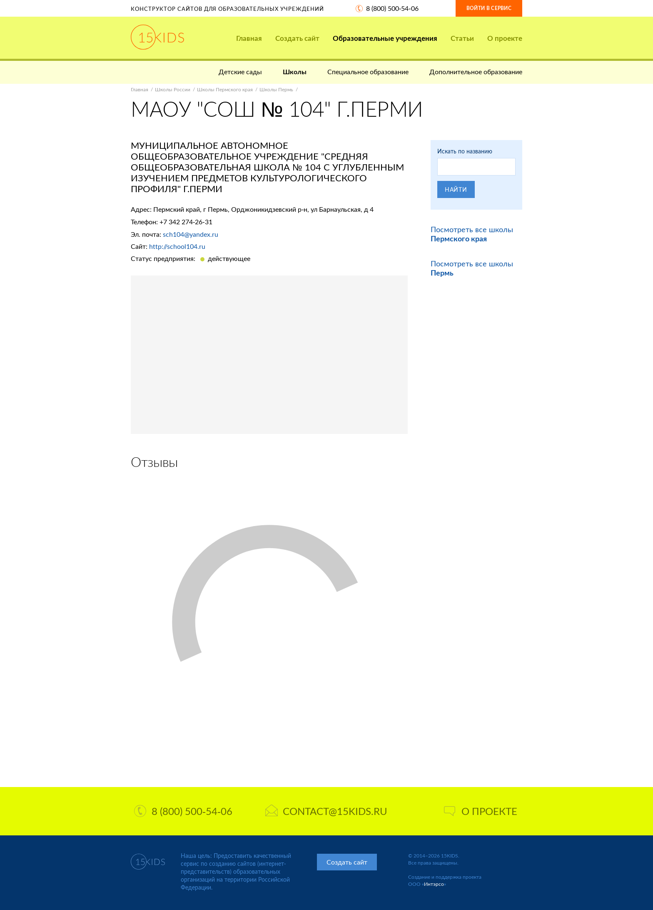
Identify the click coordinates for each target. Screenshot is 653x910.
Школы (295, 71)
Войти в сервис (488, 8)
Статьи (462, 38)
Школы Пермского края (225, 89)
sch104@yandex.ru (190, 234)
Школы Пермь (276, 89)
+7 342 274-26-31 (186, 222)
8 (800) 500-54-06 (392, 8)
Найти (456, 189)
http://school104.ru (177, 246)
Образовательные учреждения (385, 38)
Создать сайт (297, 38)
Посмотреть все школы (472, 234)
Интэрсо (434, 884)
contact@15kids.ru (326, 811)
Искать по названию (464, 151)
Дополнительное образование (475, 71)
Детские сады (240, 71)
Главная (249, 38)
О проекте (504, 38)
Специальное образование (368, 71)
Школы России (172, 89)
